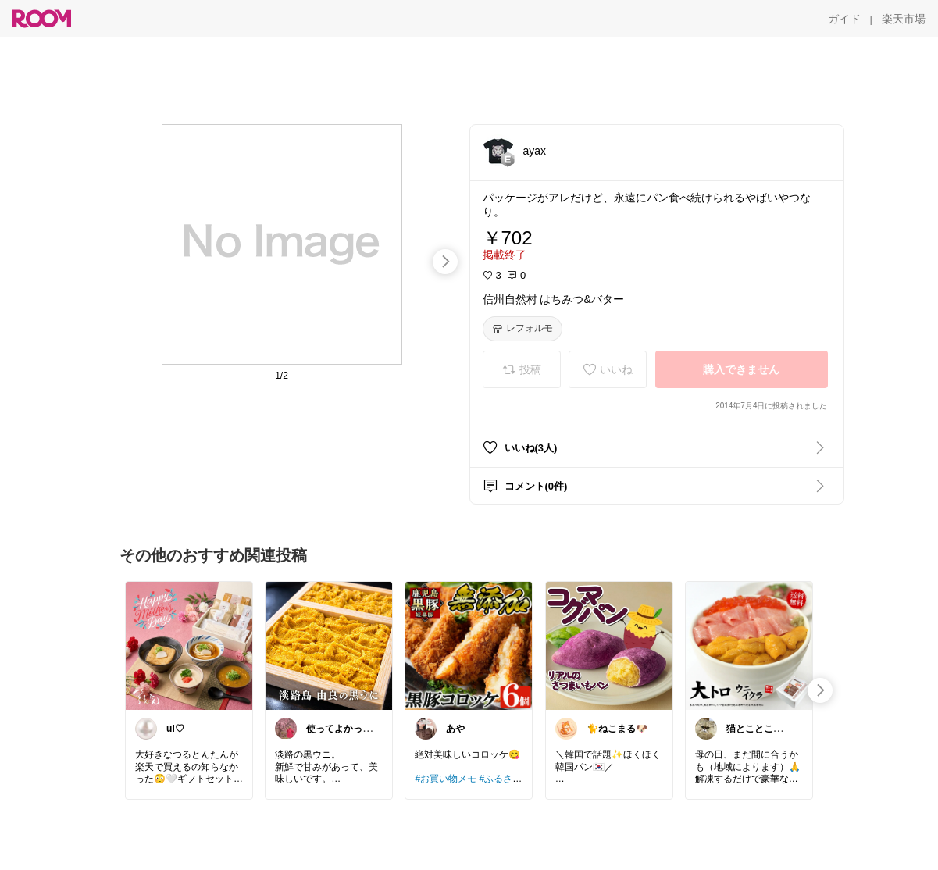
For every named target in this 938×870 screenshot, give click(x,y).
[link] (189, 645)
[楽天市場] (904, 19)
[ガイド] (844, 19)
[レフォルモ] (522, 328)
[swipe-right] (445, 261)
